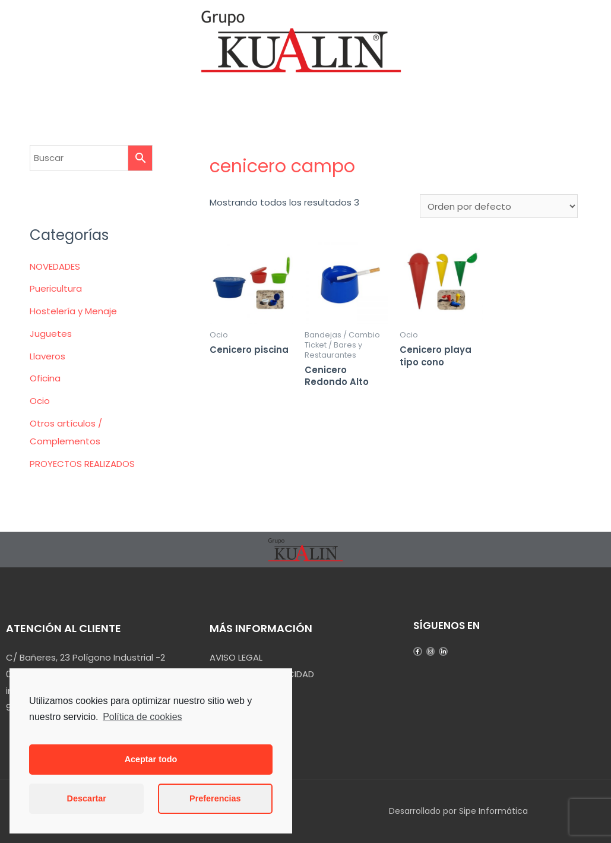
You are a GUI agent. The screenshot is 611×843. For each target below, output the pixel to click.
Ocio (40, 400)
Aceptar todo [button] (151, 759)
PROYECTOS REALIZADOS (82, 463)
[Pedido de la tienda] (499, 206)
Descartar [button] (86, 798)
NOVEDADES (55, 266)
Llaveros (47, 356)
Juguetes (51, 333)
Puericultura (56, 288)
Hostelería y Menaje (73, 311)
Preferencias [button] (214, 798)
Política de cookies (142, 717)
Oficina (45, 378)
